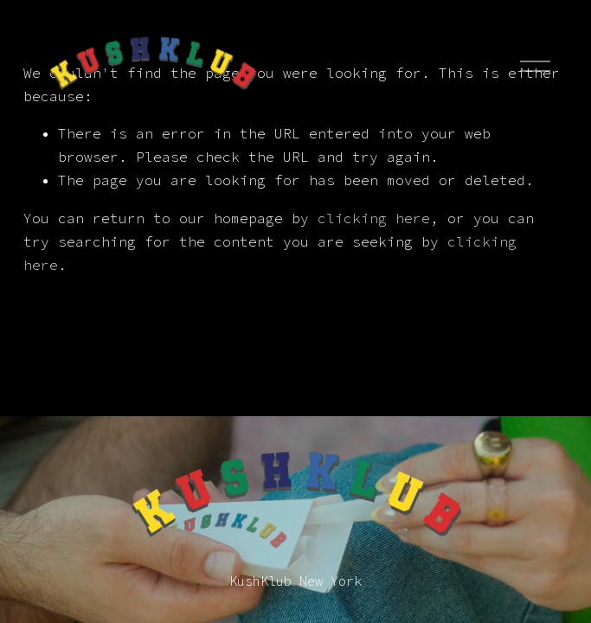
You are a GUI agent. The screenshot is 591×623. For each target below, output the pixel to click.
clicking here (374, 218)
